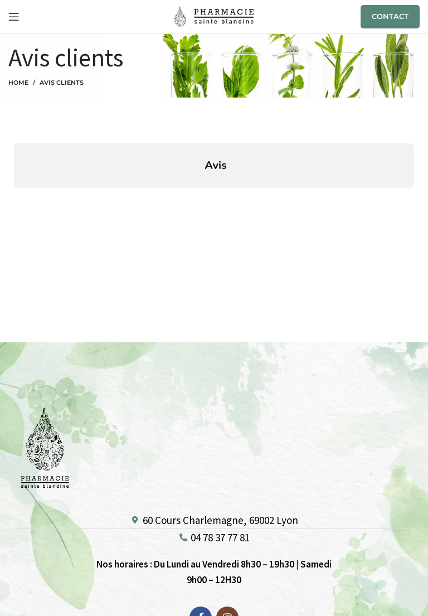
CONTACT (390, 16)
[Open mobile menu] (14, 17)
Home (18, 82)
